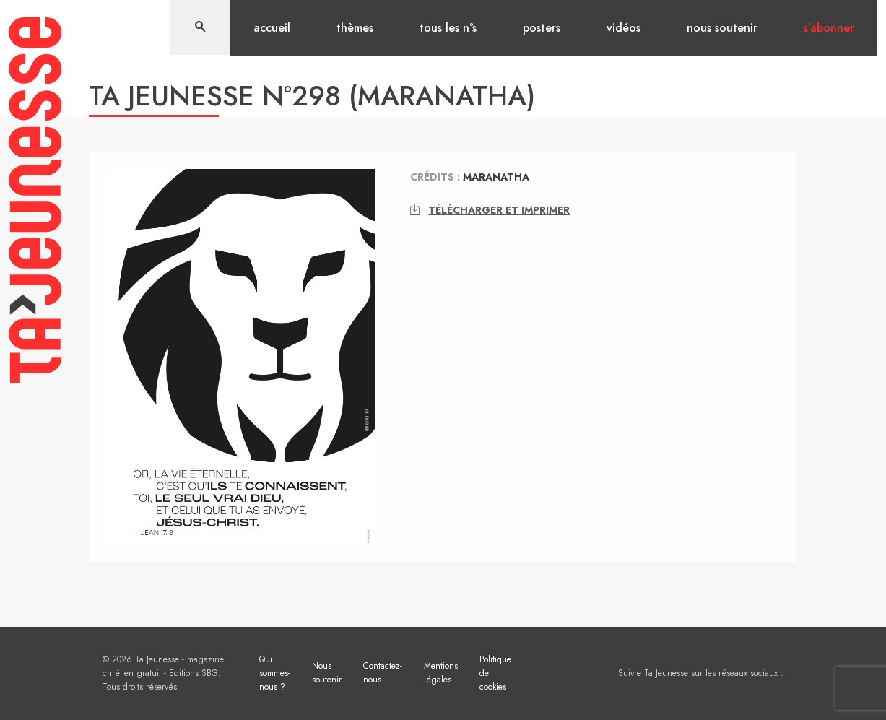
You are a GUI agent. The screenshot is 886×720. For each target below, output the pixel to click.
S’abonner (829, 27)
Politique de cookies (495, 673)
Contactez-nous (382, 672)
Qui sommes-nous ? (274, 673)
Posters (541, 27)
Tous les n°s (448, 27)
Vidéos (623, 27)
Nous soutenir (722, 27)
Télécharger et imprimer (490, 210)
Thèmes (354, 27)
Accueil (271, 27)
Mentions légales (441, 672)
